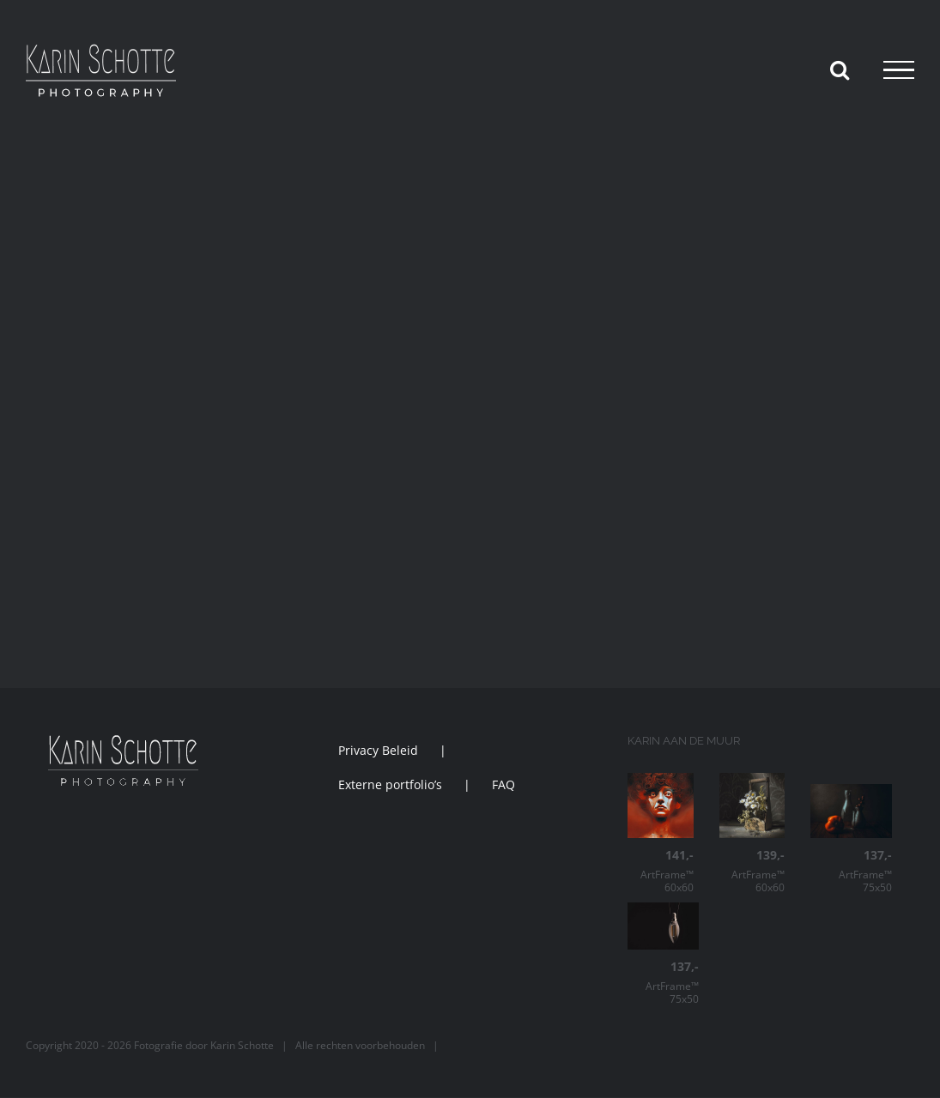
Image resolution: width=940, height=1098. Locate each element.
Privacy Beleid (378, 750)
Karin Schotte (242, 1045)
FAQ (503, 784)
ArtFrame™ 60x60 (660, 871)
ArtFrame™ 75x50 (851, 871)
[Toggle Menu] (898, 70)
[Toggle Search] (839, 69)
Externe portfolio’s (390, 784)
